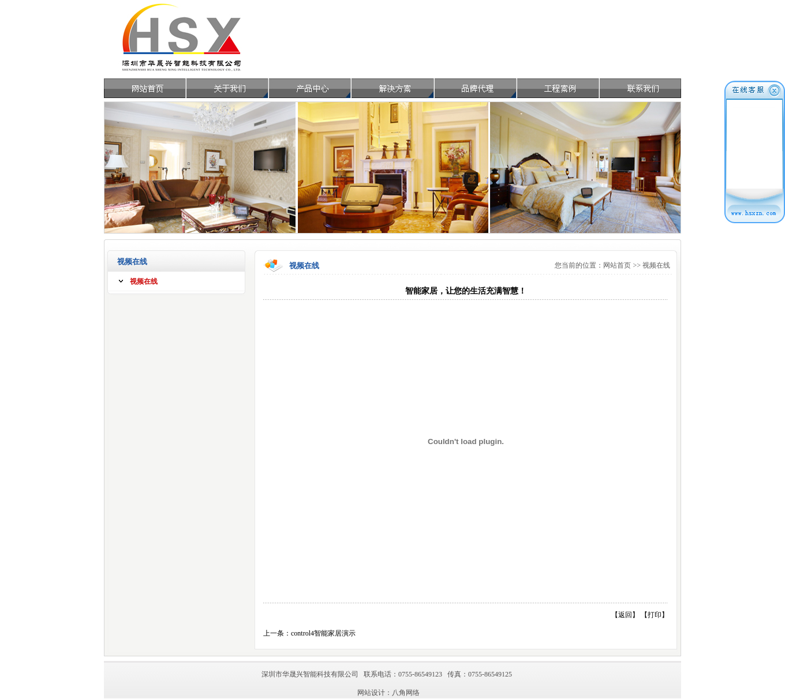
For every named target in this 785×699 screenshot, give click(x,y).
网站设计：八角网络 (388, 693)
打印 (654, 615)
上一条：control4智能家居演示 (309, 633)
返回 (625, 615)
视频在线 (144, 281)
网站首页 (617, 265)
